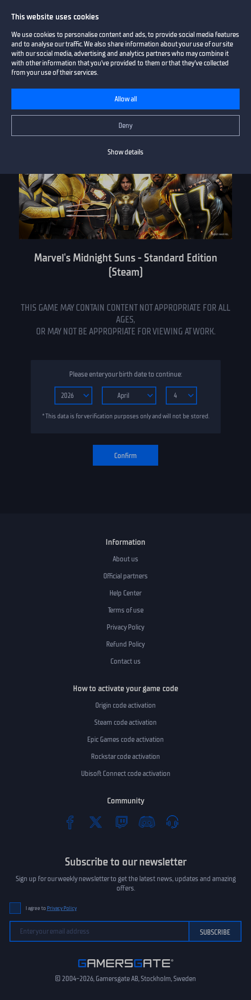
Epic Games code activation (125, 739)
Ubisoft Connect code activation (125, 773)
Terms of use (125, 610)
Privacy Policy (125, 627)
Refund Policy (125, 644)
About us (125, 559)
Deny (125, 125)
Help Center (125, 593)
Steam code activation (125, 722)
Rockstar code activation (125, 756)
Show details (125, 152)
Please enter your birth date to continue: (125, 374)
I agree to (51, 908)
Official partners (125, 576)
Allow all (126, 99)
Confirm (125, 455)
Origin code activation (125, 705)
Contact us (125, 661)
